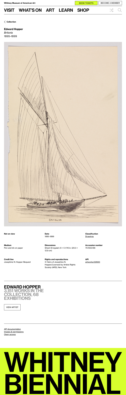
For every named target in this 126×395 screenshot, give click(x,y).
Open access (10, 334)
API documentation (12, 329)
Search (120, 10)
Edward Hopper (13, 29)
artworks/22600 (92, 262)
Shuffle (111, 10)
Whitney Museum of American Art (19, 3)
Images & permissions (14, 332)
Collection (11, 22)
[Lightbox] (63, 134)
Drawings (89, 236)
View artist (12, 307)
